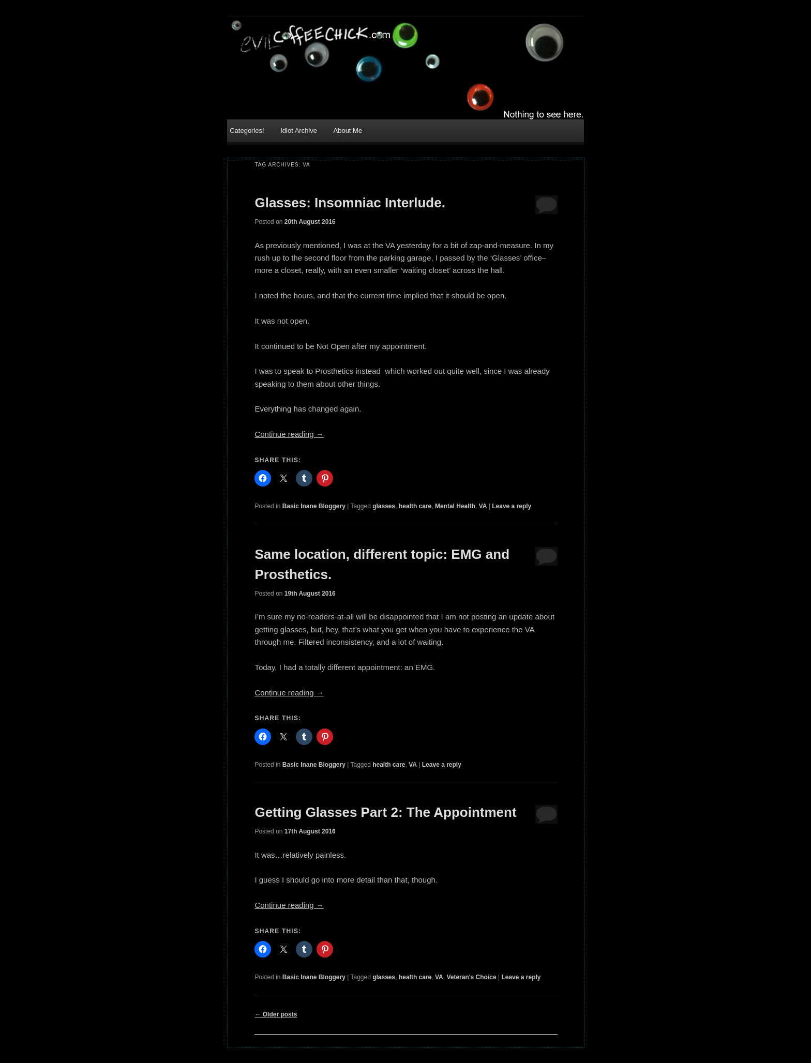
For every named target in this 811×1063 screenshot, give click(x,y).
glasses (383, 506)
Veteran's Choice (471, 977)
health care (415, 506)
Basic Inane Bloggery (314, 506)
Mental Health (455, 506)
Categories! (247, 130)
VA (483, 506)
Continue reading (288, 434)
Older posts (275, 1014)
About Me (348, 130)
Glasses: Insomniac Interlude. (349, 202)
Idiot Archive (298, 130)
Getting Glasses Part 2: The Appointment (385, 812)
